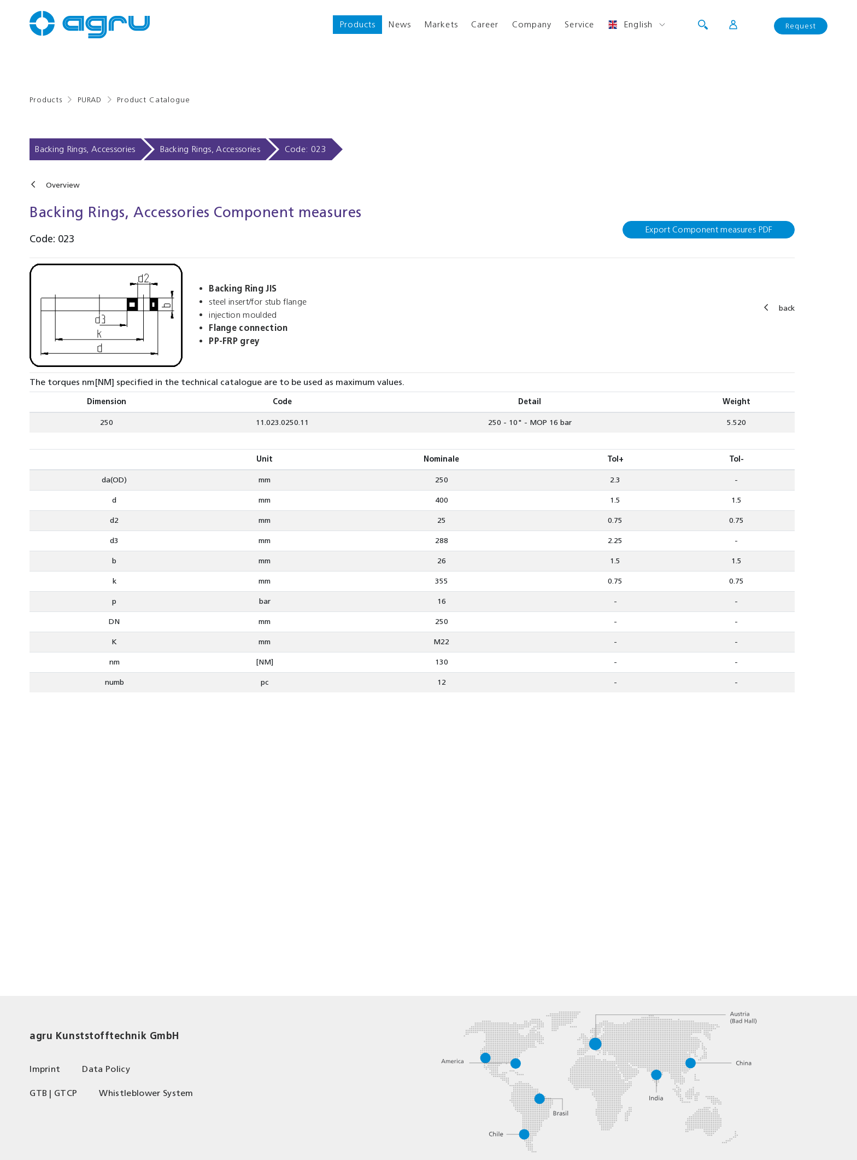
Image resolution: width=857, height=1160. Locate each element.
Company (532, 24)
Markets (441, 24)
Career (485, 24)
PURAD (90, 99)
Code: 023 (305, 149)
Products (357, 24)
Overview (63, 185)
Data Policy (106, 1069)
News (399, 24)
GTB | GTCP (53, 1093)
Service (579, 24)
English (630, 24)
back (787, 308)
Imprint (45, 1069)
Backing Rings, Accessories (85, 149)
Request (800, 26)
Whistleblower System (146, 1093)
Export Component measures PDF (708, 229)
